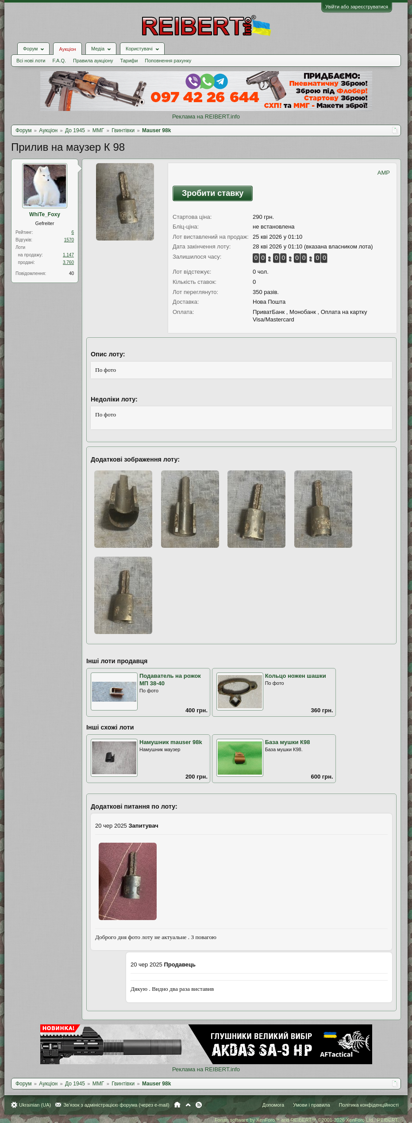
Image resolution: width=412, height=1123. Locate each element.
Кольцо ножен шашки (295, 675)
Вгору (188, 1105)
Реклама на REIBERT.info (206, 116)
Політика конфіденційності (369, 1105)
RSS (199, 1105)
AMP (383, 172)
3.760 (68, 262)
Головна (177, 1105)
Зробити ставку (212, 193)
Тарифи (129, 60)
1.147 (68, 254)
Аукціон (67, 49)
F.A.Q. (59, 60)
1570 (69, 239)
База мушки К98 (287, 742)
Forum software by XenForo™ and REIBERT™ (307, 1120)
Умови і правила (311, 1105)
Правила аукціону (93, 60)
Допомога (273, 1105)
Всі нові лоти (30, 60)
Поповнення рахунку (168, 60)
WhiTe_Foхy (44, 214)
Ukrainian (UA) (35, 1105)
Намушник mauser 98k (170, 742)
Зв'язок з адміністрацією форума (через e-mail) (116, 1105)
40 (71, 273)
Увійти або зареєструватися (356, 6)
